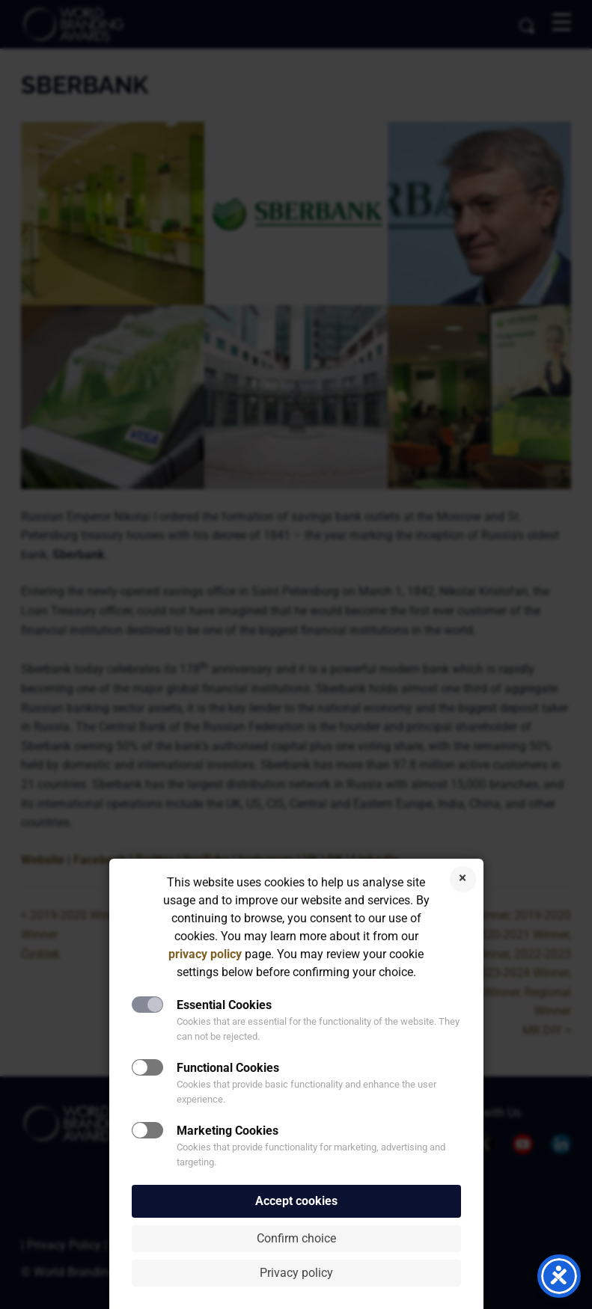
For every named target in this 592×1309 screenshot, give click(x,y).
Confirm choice (296, 1238)
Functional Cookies (228, 1068)
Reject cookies (463, 879)
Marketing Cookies (227, 1130)
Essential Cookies (224, 1005)
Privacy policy (296, 1273)
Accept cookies (296, 1201)
